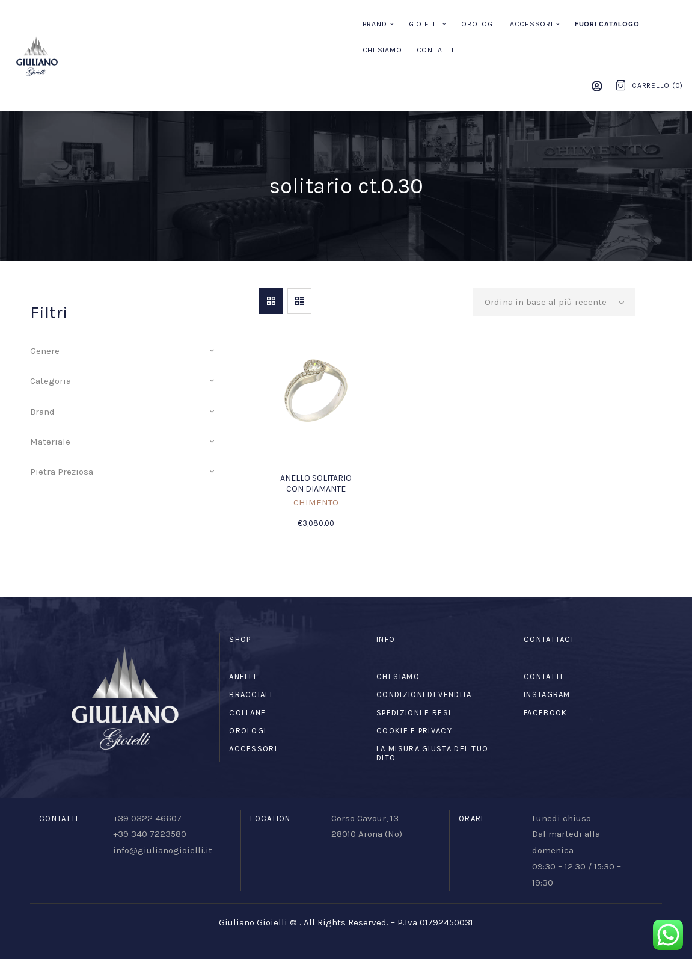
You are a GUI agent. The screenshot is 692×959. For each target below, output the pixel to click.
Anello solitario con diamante (316, 483)
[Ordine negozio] (554, 302)
